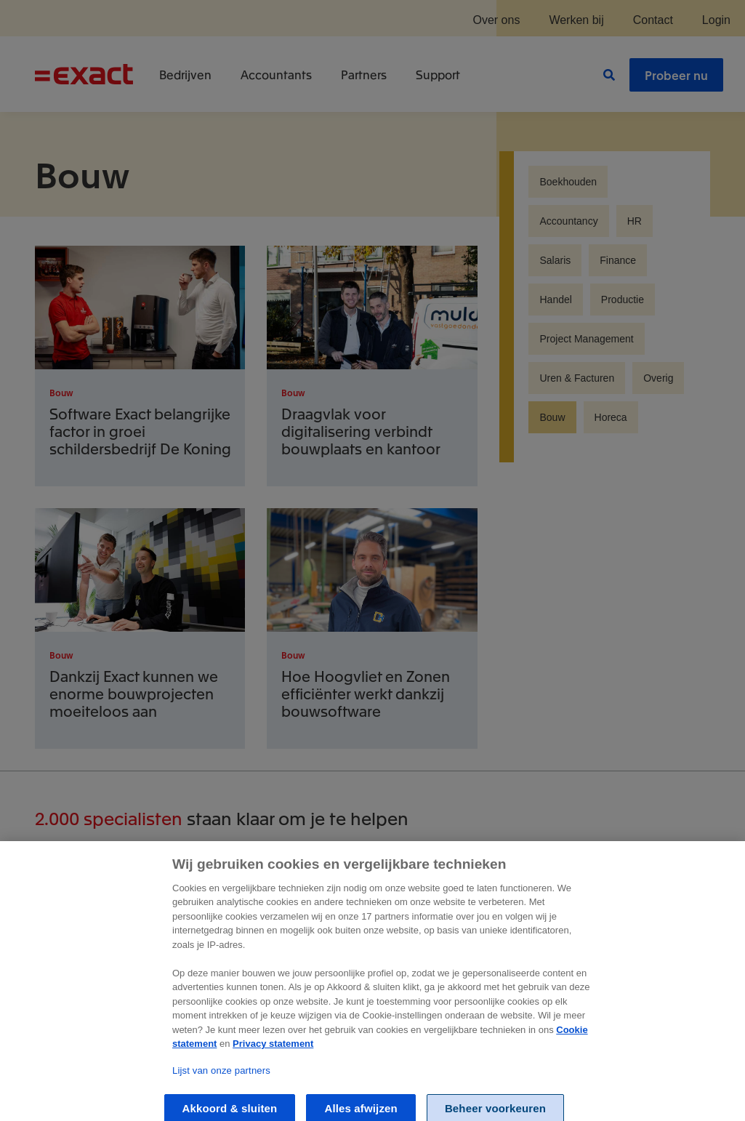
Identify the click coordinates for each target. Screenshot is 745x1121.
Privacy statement (273, 1055)
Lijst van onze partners (221, 1082)
